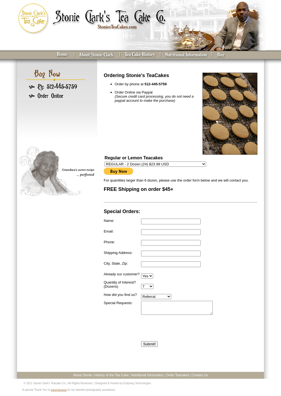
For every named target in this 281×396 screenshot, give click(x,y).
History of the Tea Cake (111, 378)
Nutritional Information (147, 378)
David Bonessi (59, 392)
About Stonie (82, 378)
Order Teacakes (177, 378)
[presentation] (182, 333)
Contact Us (200, 378)
